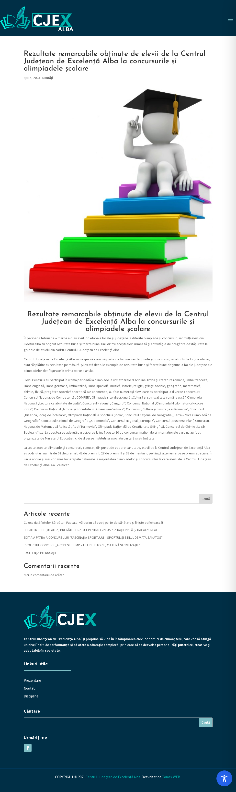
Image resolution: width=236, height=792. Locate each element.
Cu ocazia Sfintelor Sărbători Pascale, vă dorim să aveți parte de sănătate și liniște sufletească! (93, 522)
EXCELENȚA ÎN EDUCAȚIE (40, 552)
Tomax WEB (171, 777)
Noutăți (47, 77)
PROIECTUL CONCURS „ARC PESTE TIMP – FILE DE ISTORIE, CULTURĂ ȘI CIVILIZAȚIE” (82, 545)
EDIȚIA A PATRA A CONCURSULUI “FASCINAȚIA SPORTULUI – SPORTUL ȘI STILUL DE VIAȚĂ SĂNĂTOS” (93, 537)
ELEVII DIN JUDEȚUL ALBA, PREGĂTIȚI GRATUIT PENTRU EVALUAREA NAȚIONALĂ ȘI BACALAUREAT (90, 530)
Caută (206, 499)
